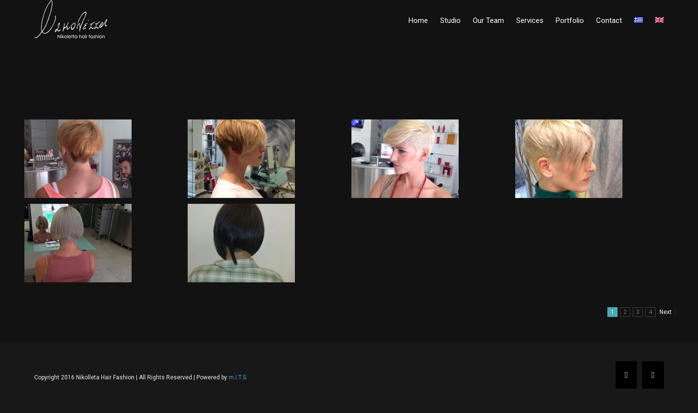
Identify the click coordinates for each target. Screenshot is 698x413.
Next (665, 312)
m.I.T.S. (238, 377)
